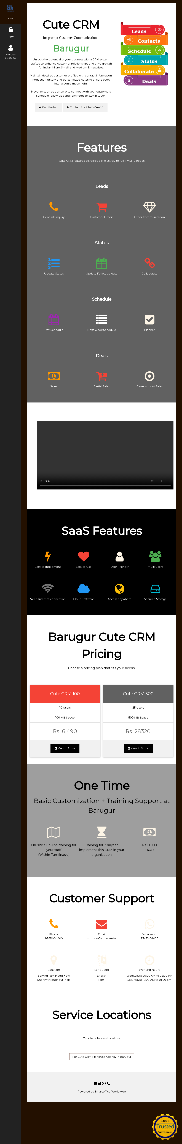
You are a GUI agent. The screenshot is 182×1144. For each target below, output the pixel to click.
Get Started (48, 107)
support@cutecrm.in (101, 938)
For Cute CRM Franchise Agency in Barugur (101, 1056)
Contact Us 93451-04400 (85, 107)
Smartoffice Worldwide (110, 1091)
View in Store (65, 748)
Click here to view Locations (101, 1038)
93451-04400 (54, 938)
